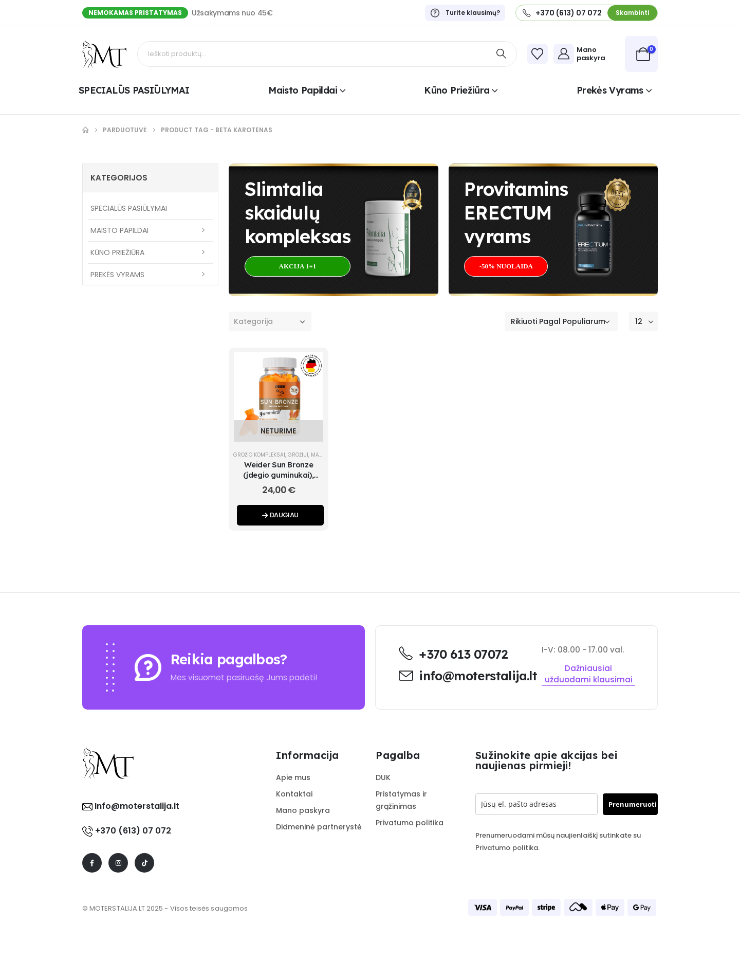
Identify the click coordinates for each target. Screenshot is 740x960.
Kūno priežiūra (456, 90)
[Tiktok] (144, 863)
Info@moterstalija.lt (135, 806)
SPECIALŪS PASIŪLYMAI (134, 90)
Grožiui (298, 455)
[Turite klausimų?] (465, 13)
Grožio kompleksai (259, 455)
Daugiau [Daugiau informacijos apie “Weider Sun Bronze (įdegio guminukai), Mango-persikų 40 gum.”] (280, 515)
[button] (632, 12)
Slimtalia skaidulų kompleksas (297, 212)
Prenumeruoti (632, 804)
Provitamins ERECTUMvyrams (516, 212)
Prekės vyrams (610, 90)
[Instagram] (118, 863)
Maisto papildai (302, 90)
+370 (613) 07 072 (133, 831)
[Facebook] (92, 863)
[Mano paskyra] (586, 54)
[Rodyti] (643, 321)
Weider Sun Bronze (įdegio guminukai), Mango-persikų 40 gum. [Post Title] (278, 475)
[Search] (501, 54)
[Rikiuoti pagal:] (561, 321)
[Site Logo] (104, 54)
